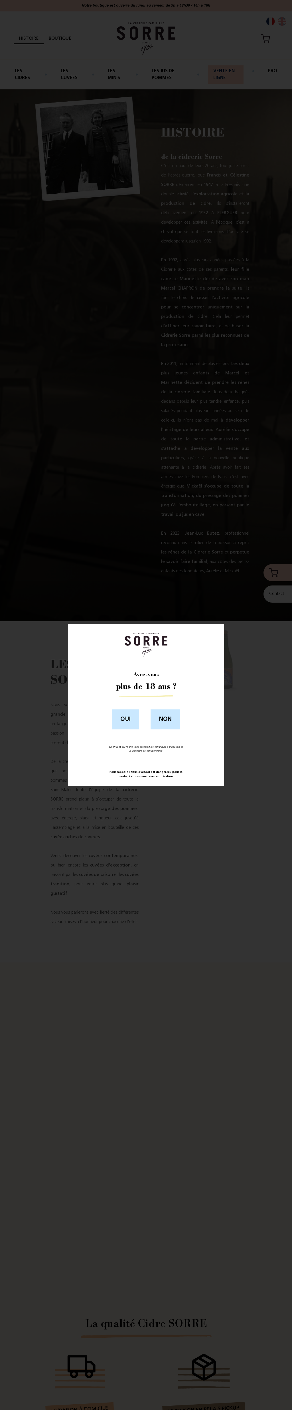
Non (165, 719)
